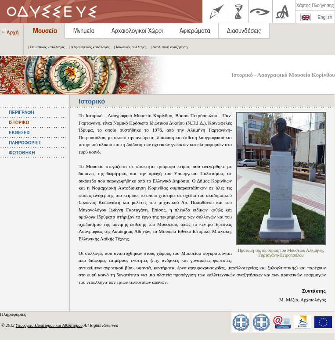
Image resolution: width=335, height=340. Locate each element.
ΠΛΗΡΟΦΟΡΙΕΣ (25, 142)
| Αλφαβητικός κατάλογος (87, 47)
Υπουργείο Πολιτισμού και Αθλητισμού (49, 325)
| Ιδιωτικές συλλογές (128, 47)
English (325, 17)
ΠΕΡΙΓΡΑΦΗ (21, 112)
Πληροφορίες (13, 314)
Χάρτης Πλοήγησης (315, 5)
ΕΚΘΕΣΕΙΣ (19, 132)
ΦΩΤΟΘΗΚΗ (22, 152)
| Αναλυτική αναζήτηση (166, 47)
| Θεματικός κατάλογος (44, 47)
